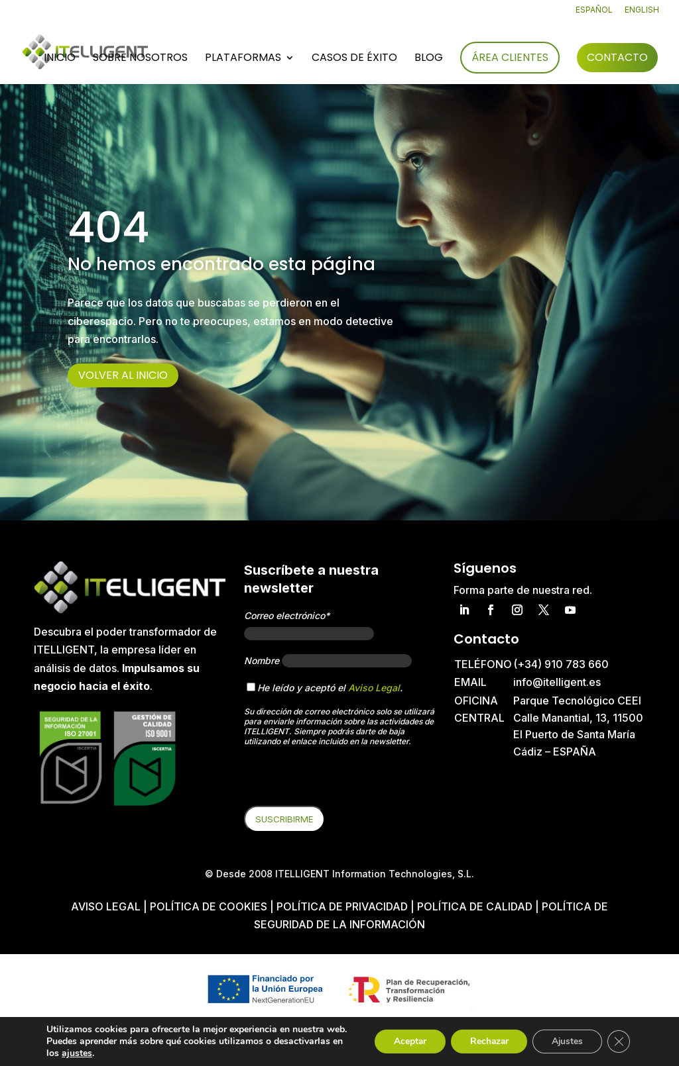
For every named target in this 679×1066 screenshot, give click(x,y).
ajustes (77, 1053)
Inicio (60, 59)
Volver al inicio (123, 375)
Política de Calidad (474, 906)
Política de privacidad (342, 906)
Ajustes (565, 1035)
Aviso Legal (374, 687)
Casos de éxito (354, 59)
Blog (428, 59)
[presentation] (345, 780)
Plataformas (243, 59)
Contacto (617, 57)
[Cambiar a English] (642, 13)
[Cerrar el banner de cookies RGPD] (618, 1035)
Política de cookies (210, 906)
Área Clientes (509, 57)
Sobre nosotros (140, 59)
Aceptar (402, 1035)
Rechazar (484, 1035)
